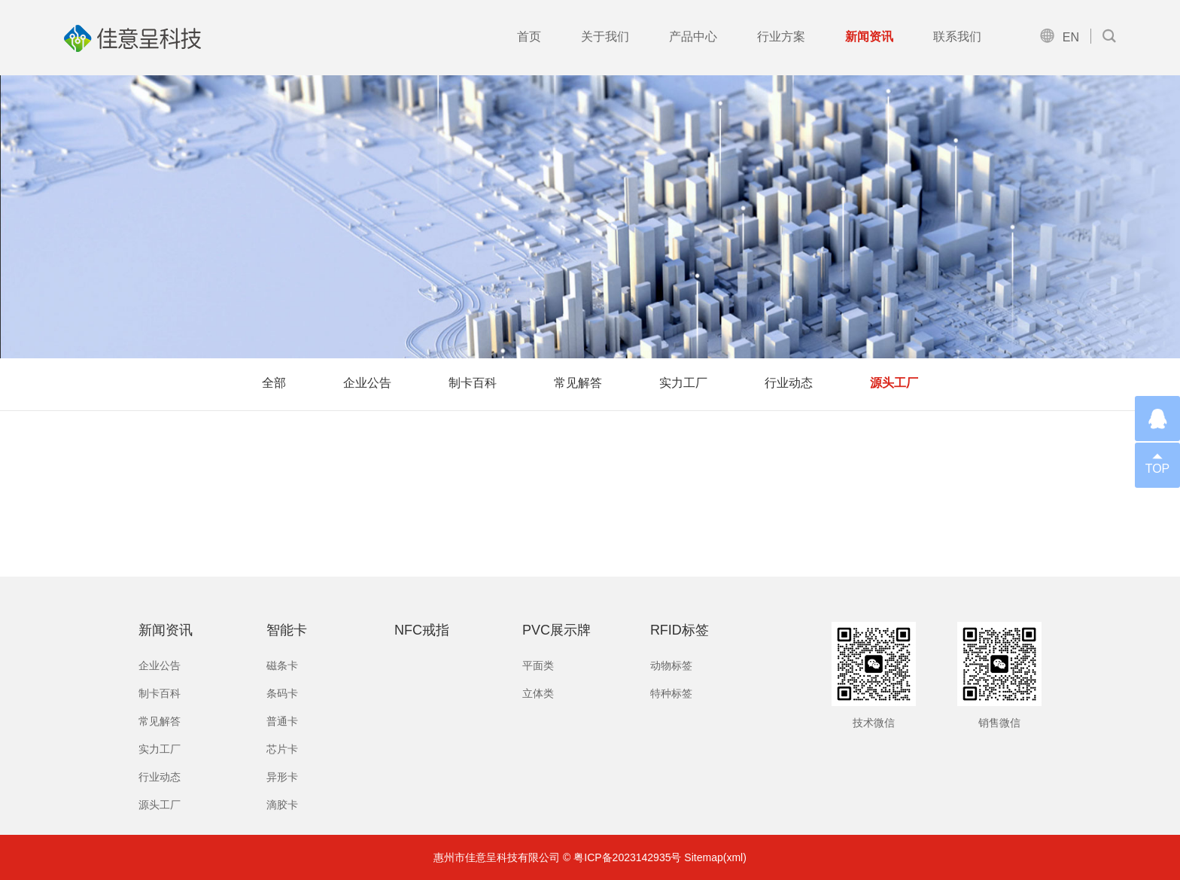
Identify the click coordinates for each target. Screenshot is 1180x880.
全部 (274, 382)
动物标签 (671, 665)
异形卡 (282, 777)
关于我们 (605, 36)
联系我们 (957, 36)
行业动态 (789, 382)
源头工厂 (894, 382)
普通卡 (282, 721)
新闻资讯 (869, 36)
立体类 (538, 693)
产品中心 (693, 36)
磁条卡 (282, 665)
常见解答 (578, 382)
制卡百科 (473, 382)
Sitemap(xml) (715, 857)
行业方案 (781, 36)
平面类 (538, 665)
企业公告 (367, 382)
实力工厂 (683, 382)
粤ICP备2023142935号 (627, 857)
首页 (529, 36)
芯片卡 (282, 749)
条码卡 (282, 693)
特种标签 (671, 693)
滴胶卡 (282, 805)
